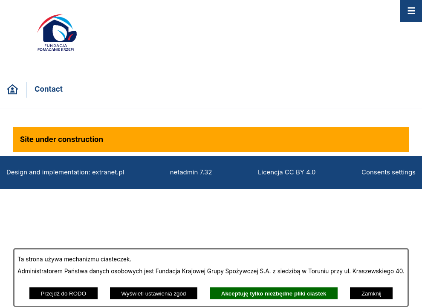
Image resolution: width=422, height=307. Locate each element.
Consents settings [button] (388, 172)
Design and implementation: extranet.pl (65, 172)
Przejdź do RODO (63, 293)
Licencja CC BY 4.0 (287, 172)
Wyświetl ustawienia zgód (153, 293)
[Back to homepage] (12, 90)
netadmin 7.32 (191, 172)
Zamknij (371, 293)
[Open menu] (411, 11)
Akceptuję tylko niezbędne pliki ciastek (274, 293)
